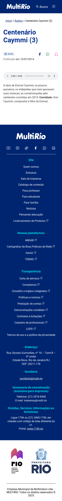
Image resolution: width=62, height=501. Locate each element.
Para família (31, 202)
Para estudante (31, 196)
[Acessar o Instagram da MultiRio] (17, 148)
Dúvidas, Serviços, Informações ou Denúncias (31, 410)
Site (31, 160)
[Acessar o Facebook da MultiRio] (36, 148)
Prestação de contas (31, 303)
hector (31, 252)
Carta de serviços (31, 278)
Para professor (31, 190)
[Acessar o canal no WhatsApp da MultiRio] (44, 148)
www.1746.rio (35, 428)
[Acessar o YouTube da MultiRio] (8, 148)
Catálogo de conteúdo (31, 184)
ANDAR (31, 240)
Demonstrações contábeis (31, 310)
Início (9, 20)
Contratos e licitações (31, 316)
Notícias (31, 208)
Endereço (31, 347)
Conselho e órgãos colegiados (31, 291)
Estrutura (31, 172)
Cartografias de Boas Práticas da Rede (31, 246)
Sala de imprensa (31, 178)
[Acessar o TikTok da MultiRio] (26, 148)
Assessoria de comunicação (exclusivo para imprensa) (31, 389)
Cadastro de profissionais (31, 322)
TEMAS (31, 259)
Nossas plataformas (31, 233)
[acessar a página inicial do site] (18, 7)
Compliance (31, 284)
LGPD (31, 329)
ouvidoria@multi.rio (31, 378)
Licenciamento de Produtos (31, 220)
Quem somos (31, 166)
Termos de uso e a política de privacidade (31, 334)
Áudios (19, 20)
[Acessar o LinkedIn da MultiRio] (54, 148)
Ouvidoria (31, 371)
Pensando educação (31, 214)
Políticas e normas (31, 297)
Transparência (31, 271)
